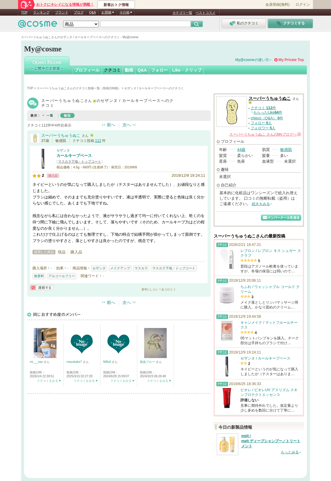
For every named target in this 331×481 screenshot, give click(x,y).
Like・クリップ (187, 70)
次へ (126, 124)
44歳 (241, 149)
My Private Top (291, 60)
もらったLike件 (267, 112)
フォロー (159, 70)
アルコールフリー (61, 276)
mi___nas (37, 361)
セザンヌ (63, 150)
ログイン (302, 4)
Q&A (92, 12)
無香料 (39, 276)
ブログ (79, 12)
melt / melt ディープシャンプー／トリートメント (270, 441)
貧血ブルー (148, 361)
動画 (129, 70)
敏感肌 (286, 149)
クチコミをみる (47, 380)
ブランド (61, 12)
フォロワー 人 (263, 128)
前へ (111, 124)
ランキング (41, 12)
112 (98, 141)
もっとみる (290, 452)
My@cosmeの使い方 (252, 60)
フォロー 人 (261, 123)
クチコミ (112, 70)
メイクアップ (120, 268)
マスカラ (141, 268)
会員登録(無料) (277, 4)
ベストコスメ (205, 12)
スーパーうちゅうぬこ (60, 135)
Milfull (107, 361)
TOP (24, 12)
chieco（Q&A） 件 (267, 118)
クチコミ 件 (263, 108)
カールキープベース (74, 155)
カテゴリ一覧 (182, 12)
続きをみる (261, 204)
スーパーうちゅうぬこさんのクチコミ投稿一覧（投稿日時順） (79, 88)
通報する (42, 287)
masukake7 (75, 361)
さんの (265, 134)
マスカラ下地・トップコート (79, 161)
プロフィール (87, 70)
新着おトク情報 (116, 5)
